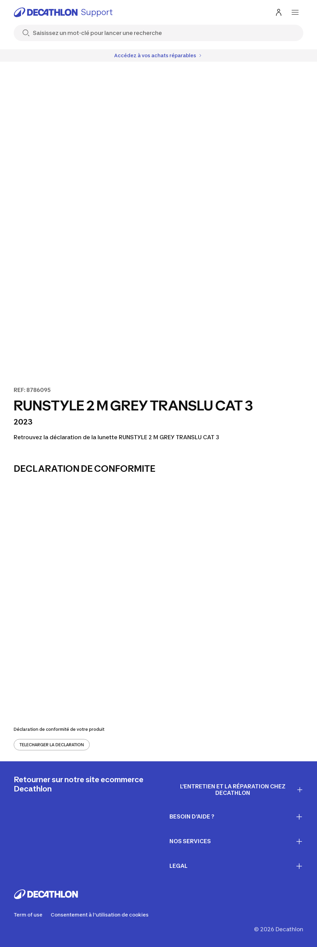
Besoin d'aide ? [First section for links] (236, 817)
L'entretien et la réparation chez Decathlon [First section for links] (241, 789)
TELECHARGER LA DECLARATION (52, 744)
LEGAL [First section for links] (236, 866)
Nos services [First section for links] (236, 841)
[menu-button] (295, 12)
